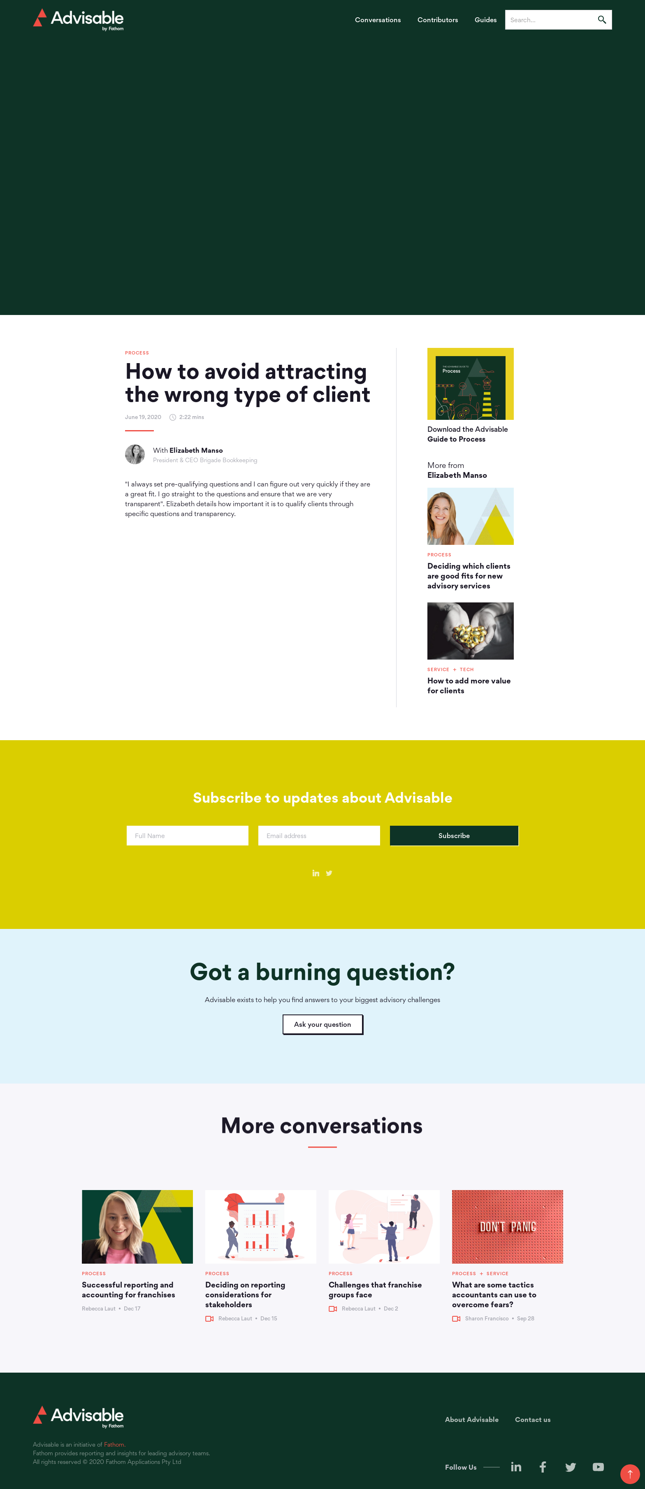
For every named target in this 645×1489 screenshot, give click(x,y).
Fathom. (115, 1444)
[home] (78, 19)
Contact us (533, 1419)
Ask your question (322, 1024)
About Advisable (472, 1419)
